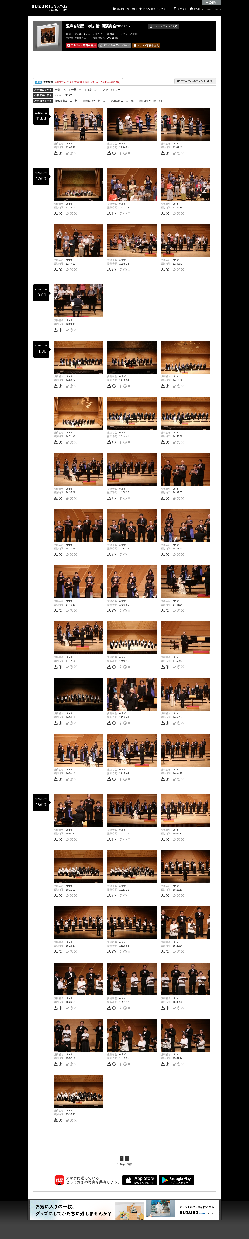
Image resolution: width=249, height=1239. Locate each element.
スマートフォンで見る (163, 26)
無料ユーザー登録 (127, 9)
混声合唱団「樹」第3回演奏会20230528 (99, 26)
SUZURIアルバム (49, 7)
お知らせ (199, 9)
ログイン (182, 9)
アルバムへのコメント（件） (195, 81)
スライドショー (111, 89)
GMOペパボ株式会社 (214, 9)
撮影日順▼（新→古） (95, 100)
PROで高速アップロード (157, 9)
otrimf (58, 95)
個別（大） (94, 89)
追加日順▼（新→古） (151, 100)
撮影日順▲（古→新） (67, 100)
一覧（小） (61, 89)
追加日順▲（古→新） (123, 100)
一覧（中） (77, 89)
